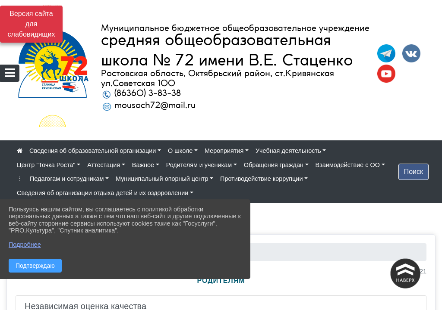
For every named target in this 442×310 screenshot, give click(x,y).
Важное (143, 164)
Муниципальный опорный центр (162, 178)
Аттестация (103, 164)
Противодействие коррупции (261, 178)
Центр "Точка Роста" (46, 164)
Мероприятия (224, 150)
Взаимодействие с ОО (348, 164)
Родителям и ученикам (199, 164)
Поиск (413, 171)
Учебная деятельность (288, 150)
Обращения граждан (273, 164)
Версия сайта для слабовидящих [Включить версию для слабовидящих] (31, 24)
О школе (180, 150)
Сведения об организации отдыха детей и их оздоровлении (102, 192)
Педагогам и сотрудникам (67, 178)
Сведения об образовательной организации (92, 150)
